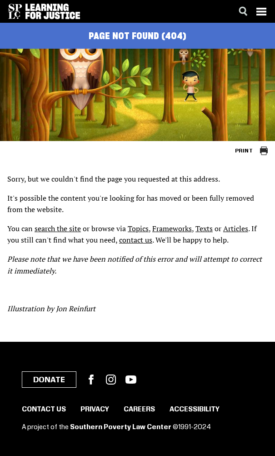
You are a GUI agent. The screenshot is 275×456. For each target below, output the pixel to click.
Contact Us (44, 409)
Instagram (110, 380)
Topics (138, 228)
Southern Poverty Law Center (120, 427)
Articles (235, 228)
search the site (58, 228)
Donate (49, 380)
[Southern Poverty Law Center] (15, 11)
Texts (204, 228)
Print (244, 150)
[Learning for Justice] (52, 11)
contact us (135, 240)
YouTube (130, 380)
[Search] (243, 11)
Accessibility (195, 409)
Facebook (90, 380)
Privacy (94, 409)
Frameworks (172, 228)
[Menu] (261, 11)
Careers (139, 409)
